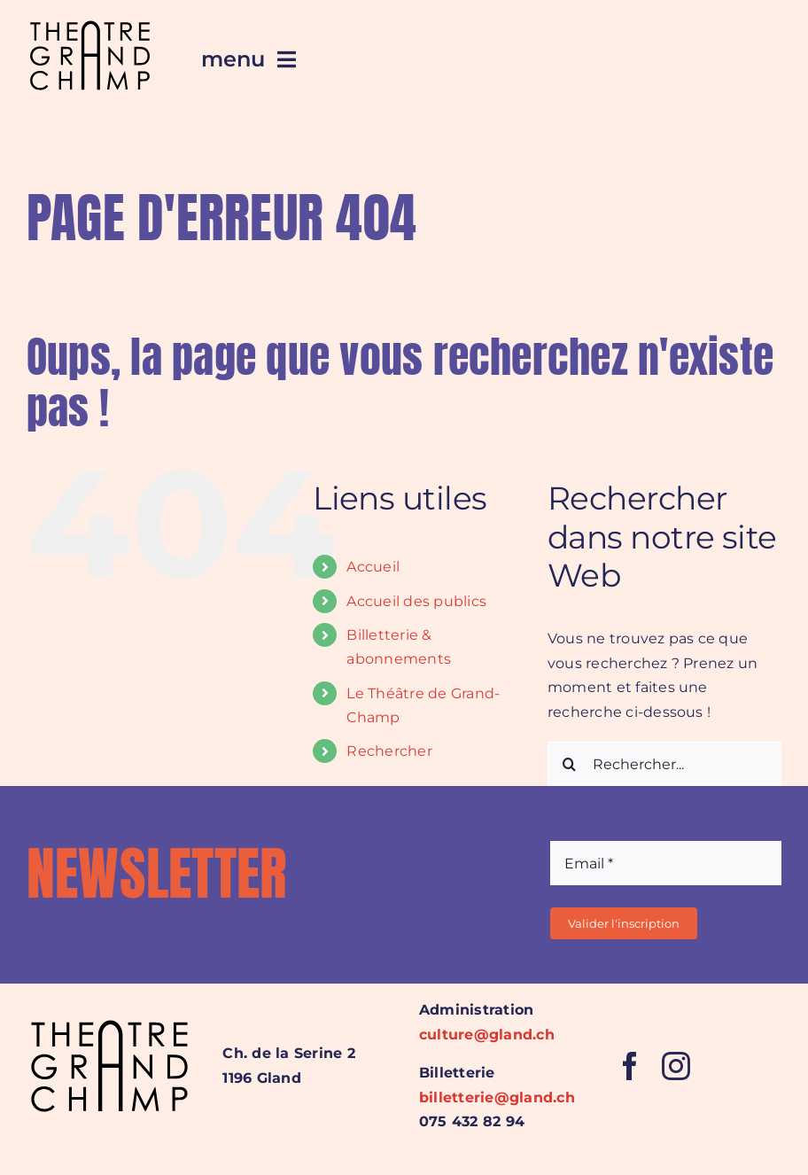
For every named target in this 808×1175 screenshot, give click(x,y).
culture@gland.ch (487, 1034)
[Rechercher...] (664, 764)
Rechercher (388, 751)
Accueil (373, 566)
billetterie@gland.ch (497, 1097)
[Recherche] (570, 764)
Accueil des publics (416, 601)
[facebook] (630, 1066)
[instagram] (676, 1066)
